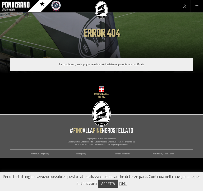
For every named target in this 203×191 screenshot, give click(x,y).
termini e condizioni (122, 153)
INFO (123, 183)
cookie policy (81, 153)
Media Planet (169, 153)
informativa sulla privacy (40, 153)
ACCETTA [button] (108, 183)
